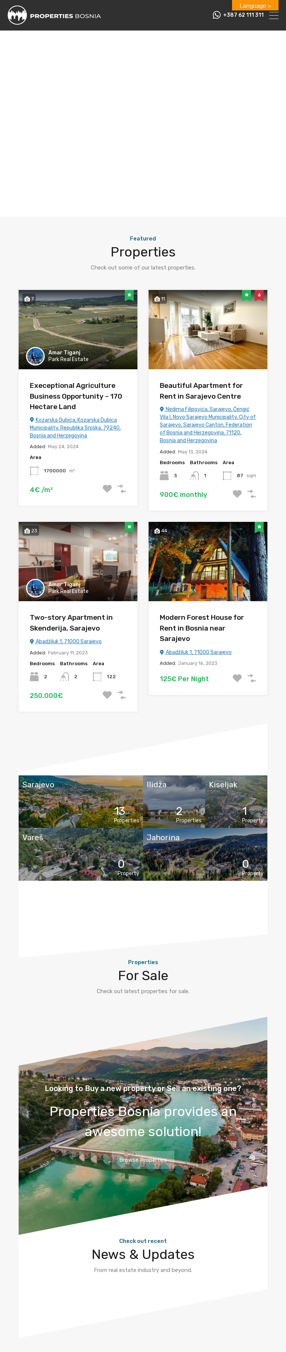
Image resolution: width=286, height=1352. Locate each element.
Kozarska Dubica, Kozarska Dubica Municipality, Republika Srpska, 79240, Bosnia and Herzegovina (75, 428)
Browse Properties (143, 1160)
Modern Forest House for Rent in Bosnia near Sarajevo (202, 628)
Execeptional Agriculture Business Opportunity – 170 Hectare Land (76, 396)
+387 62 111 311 (243, 15)
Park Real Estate (68, 359)
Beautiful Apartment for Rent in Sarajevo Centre (201, 391)
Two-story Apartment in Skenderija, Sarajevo (71, 622)
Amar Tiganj (64, 353)
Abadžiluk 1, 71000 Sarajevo (66, 641)
